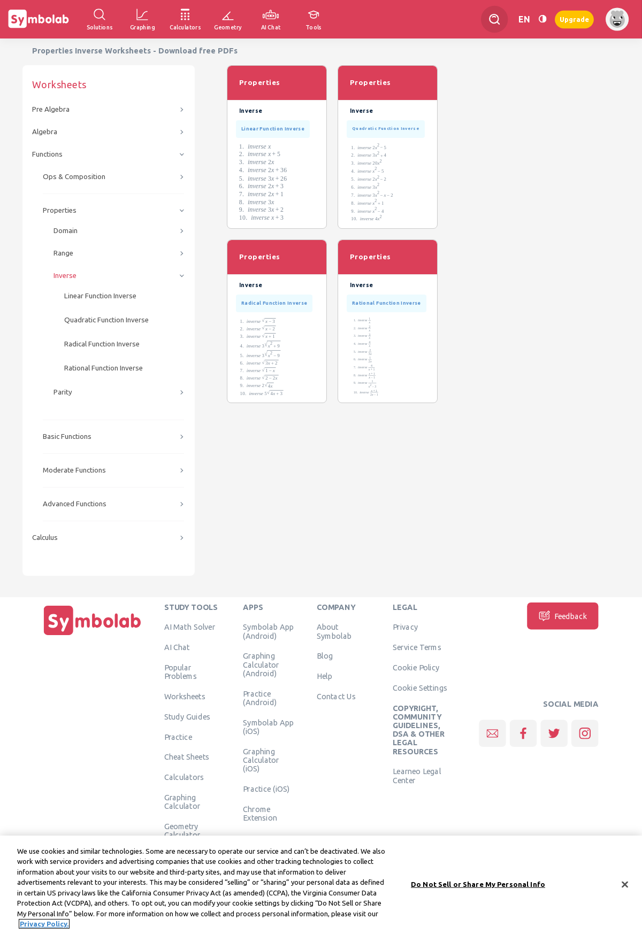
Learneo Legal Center (417, 775)
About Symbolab (334, 631)
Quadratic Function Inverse (106, 320)
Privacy (405, 627)
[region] (321, 885)
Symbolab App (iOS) (268, 726)
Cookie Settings (420, 687)
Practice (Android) (260, 697)
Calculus (45, 538)
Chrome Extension (260, 813)
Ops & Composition (74, 177)
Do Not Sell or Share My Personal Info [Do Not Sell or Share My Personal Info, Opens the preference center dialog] (478, 884)
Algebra (44, 132)
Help (324, 676)
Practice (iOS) (266, 788)
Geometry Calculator (182, 830)
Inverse (65, 276)
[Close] (625, 884)
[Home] (92, 635)
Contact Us (336, 696)
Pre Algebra (51, 109)
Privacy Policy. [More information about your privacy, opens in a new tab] (44, 924)
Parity (63, 392)
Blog (325, 656)
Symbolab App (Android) (268, 631)
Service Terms (417, 647)
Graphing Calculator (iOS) (261, 760)
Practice (178, 736)
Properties (60, 210)
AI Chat (177, 647)
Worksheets (184, 696)
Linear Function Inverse (100, 296)
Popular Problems (180, 671)
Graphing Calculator (182, 801)
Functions (47, 154)
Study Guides (187, 716)
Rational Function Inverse (103, 368)
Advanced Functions (74, 504)
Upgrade (574, 19)
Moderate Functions (74, 470)
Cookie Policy (416, 667)
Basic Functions (67, 436)
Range (63, 253)
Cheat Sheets (187, 757)
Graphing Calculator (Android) (261, 665)
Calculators (184, 777)
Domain (66, 231)
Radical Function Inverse (102, 344)
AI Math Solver (189, 627)
